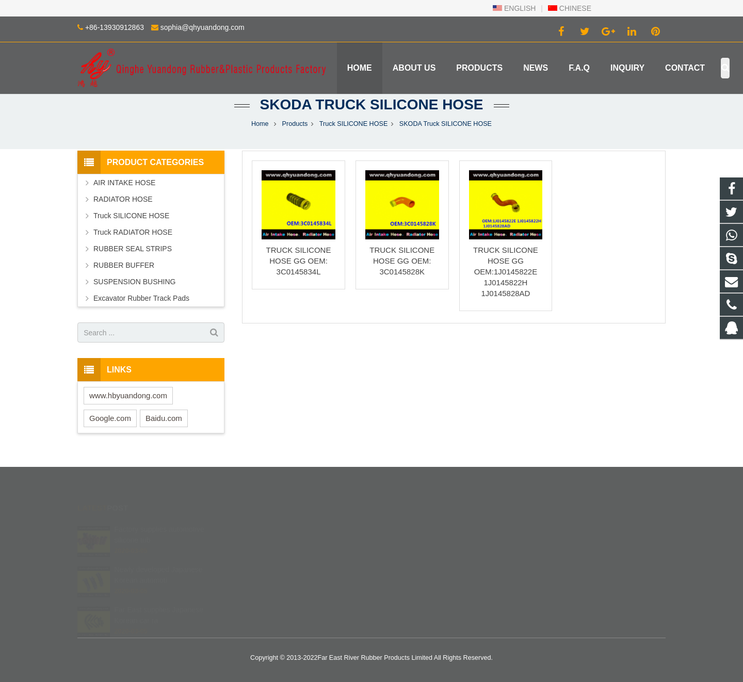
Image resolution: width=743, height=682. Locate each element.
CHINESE (569, 8)
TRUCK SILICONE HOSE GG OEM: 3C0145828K (401, 261)
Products (295, 123)
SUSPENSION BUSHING (134, 282)
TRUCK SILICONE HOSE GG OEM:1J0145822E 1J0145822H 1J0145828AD (505, 272)
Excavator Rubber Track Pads (141, 298)
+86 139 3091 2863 (418, 543)
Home (260, 123)
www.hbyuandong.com (128, 395)
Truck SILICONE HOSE (353, 123)
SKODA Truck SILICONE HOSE (371, 104)
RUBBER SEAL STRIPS (132, 249)
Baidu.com (164, 418)
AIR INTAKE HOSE (124, 182)
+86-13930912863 (114, 27)
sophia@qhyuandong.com (202, 27)
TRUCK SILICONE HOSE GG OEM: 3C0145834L (298, 261)
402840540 (407, 528)
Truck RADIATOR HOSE (132, 232)
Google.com (110, 418)
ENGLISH (514, 8)
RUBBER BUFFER (123, 265)
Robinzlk (402, 588)
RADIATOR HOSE (123, 199)
